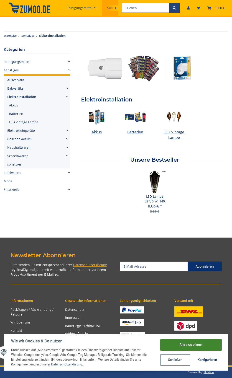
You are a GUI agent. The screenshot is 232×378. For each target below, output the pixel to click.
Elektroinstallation (21, 97)
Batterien (135, 132)
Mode (8, 181)
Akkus (97, 132)
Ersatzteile (12, 189)
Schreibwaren (17, 156)
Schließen (175, 360)
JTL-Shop (208, 372)
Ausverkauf (15, 80)
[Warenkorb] (216, 8)
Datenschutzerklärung (90, 265)
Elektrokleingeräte (21, 130)
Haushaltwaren (19, 147)
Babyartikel (15, 88)
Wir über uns (20, 322)
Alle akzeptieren (190, 345)
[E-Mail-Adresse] (154, 266)
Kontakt (16, 330)
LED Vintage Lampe (23, 122)
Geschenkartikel (19, 139)
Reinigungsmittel (17, 62)
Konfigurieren (207, 360)
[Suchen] (145, 8)
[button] (188, 8)
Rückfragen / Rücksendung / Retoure (32, 311)
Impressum (73, 317)
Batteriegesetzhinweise (83, 326)
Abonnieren (205, 266)
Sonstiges (11, 70)
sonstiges (14, 164)
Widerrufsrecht (76, 333)
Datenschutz (74, 309)
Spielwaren (12, 173)
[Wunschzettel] (198, 8)
